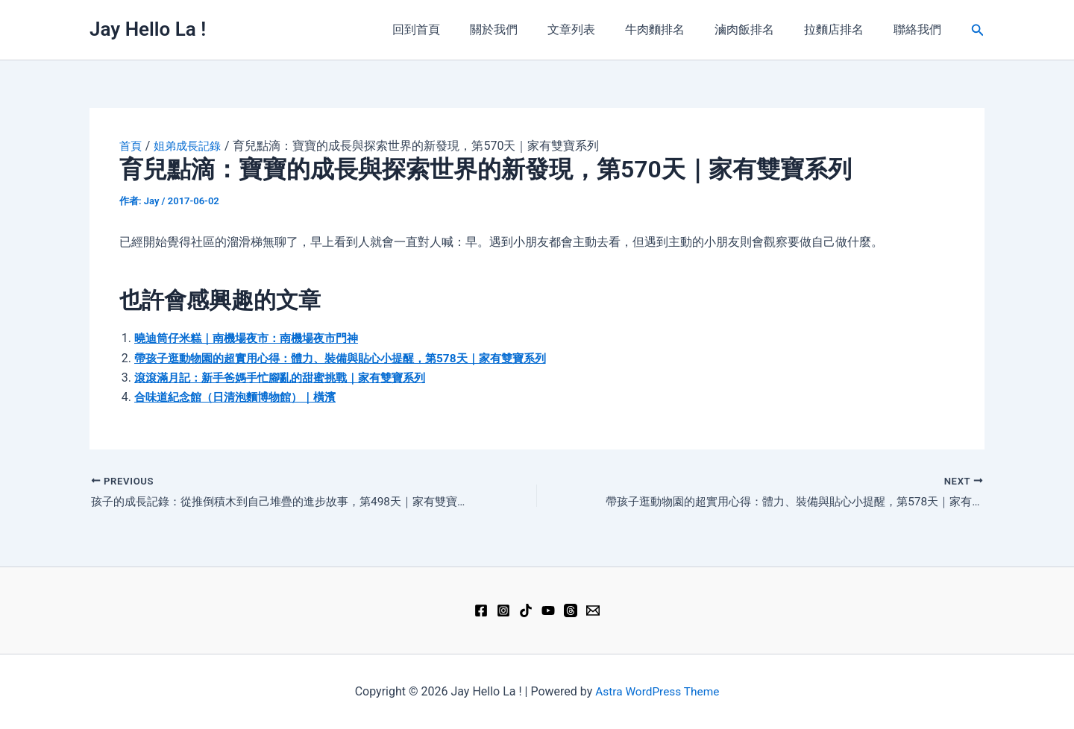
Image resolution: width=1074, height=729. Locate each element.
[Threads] (570, 611)
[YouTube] (548, 611)
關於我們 (526, 29)
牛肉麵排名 (676, 29)
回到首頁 (455, 29)
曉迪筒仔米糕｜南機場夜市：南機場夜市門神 (253, 338)
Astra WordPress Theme (657, 691)
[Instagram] (503, 611)
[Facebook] (481, 611)
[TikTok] (526, 611)
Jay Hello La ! (148, 29)
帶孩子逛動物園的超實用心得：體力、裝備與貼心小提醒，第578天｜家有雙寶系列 (353, 357)
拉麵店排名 (843, 29)
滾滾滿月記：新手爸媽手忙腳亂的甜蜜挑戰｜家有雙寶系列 (289, 377)
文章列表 (598, 29)
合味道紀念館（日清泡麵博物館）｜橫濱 (241, 397)
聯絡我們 (920, 29)
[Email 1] (593, 611)
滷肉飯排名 (759, 29)
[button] (977, 30)
